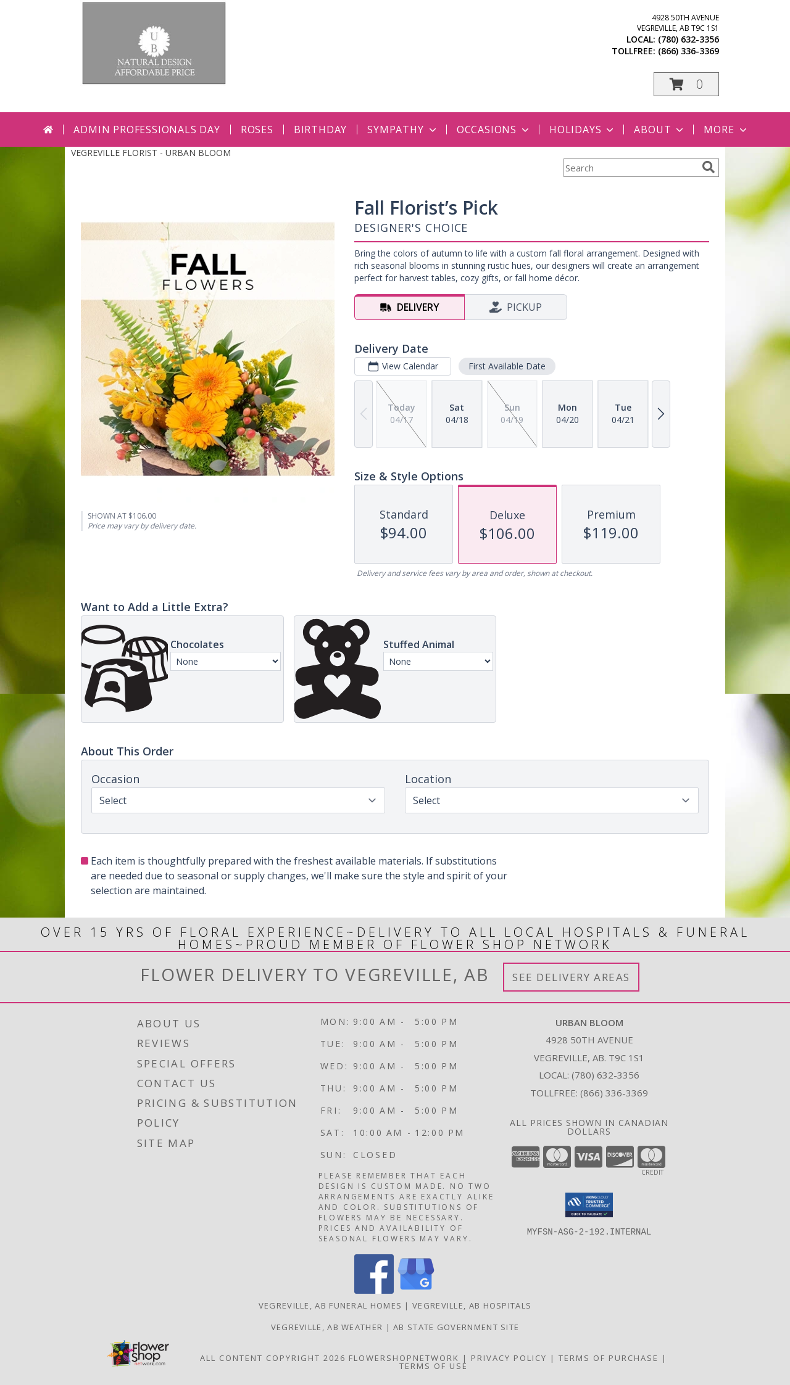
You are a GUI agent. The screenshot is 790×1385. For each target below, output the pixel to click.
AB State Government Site (456, 1327)
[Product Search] (630, 167)
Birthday (320, 129)
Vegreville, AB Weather (327, 1327)
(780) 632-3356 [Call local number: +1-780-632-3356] (688, 39)
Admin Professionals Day (146, 129)
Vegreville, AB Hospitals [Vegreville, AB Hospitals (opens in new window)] (471, 1305)
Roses (257, 129)
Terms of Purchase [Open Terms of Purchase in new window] (609, 1357)
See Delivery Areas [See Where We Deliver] (571, 977)
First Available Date (507, 366)
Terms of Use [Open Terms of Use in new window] (433, 1365)
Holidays (582, 129)
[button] (686, 84)
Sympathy (402, 129)
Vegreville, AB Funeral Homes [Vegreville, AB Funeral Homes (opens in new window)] (330, 1305)
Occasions (494, 129)
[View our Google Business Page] (416, 1290)
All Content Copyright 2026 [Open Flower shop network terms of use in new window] (273, 1357)
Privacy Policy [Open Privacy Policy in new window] (509, 1357)
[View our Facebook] (374, 1290)
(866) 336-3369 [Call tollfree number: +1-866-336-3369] (688, 51)
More (726, 129)
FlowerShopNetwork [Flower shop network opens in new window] (404, 1357)
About (660, 129)
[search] (708, 167)
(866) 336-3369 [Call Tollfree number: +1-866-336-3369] (614, 1093)
